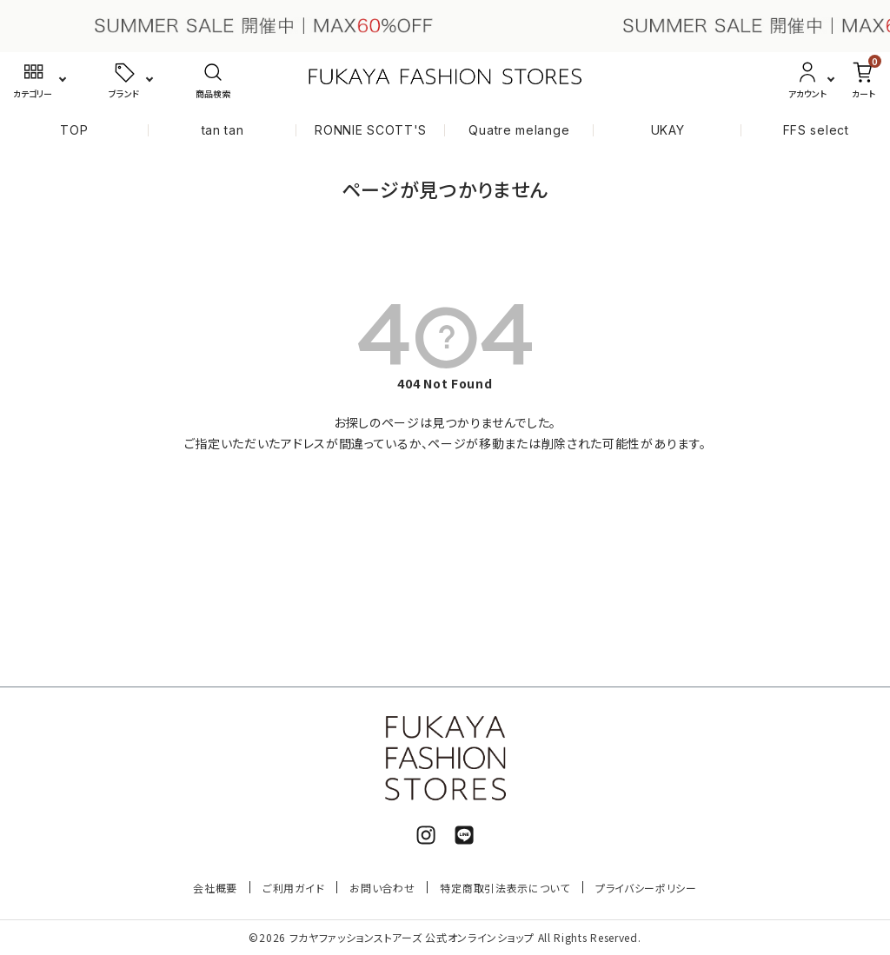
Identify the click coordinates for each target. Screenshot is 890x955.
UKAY (668, 130)
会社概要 (215, 887)
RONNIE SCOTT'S (371, 130)
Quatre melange (518, 130)
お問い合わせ (382, 887)
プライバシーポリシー (646, 887)
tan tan (223, 130)
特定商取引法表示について (504, 887)
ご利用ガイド (293, 887)
